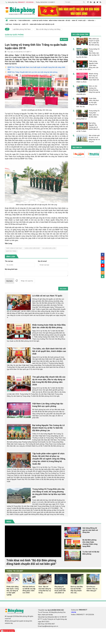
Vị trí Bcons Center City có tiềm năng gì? (92, 588)
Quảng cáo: (79, 609)
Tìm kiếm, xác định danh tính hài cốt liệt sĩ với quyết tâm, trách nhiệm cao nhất (49, 350)
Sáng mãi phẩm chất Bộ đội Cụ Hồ (42, 24)
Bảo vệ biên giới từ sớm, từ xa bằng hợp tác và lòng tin (94, 138)
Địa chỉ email (42, 260)
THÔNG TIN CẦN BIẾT (15, 571)
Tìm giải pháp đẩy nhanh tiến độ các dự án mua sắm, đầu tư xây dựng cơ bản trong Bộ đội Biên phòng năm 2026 (49, 380)
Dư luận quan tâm (80, 34)
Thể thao (8, 24)
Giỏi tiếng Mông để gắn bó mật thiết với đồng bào (90, 530)
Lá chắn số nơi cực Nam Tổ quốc (47, 295)
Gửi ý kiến (63, 288)
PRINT (64, 39)
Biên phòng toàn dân (56, 20)
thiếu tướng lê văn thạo (14, 248)
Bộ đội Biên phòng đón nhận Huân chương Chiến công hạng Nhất (90, 542)
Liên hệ (73, 612)
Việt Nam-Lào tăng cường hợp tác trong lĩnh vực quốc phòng (47, 404)
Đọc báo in (77, 147)
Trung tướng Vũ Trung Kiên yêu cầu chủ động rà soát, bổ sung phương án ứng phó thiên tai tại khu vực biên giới (49, 492)
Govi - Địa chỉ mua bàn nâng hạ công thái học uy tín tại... (45, 589)
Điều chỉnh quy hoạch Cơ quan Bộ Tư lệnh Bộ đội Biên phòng (94, 41)
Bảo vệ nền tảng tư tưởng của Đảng (48, 29)
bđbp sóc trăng (11, 250)
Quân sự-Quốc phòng (40, 20)
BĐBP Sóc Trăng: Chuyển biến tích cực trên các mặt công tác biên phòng (32, 72)
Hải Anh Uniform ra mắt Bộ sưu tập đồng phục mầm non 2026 (29, 589)
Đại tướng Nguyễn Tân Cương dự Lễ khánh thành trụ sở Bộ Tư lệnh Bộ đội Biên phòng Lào (48, 427)
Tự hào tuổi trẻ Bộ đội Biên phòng (91, 552)
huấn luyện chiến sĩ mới (32, 248)
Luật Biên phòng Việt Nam (22, 29)
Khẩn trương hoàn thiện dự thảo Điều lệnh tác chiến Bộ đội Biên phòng (49, 325)
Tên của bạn (9, 260)
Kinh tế (74, 20)
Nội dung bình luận (11, 269)
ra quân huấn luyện (48, 248)
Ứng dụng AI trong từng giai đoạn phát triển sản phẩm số (60, 589)
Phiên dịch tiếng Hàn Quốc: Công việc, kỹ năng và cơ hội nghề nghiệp (13, 590)
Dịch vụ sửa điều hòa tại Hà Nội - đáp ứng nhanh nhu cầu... (77, 589)
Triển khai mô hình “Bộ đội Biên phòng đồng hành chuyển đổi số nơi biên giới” (31, 561)
